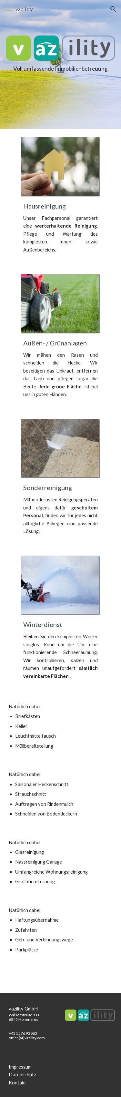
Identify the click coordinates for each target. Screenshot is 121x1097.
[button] (7, 9)
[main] (60, 77)
